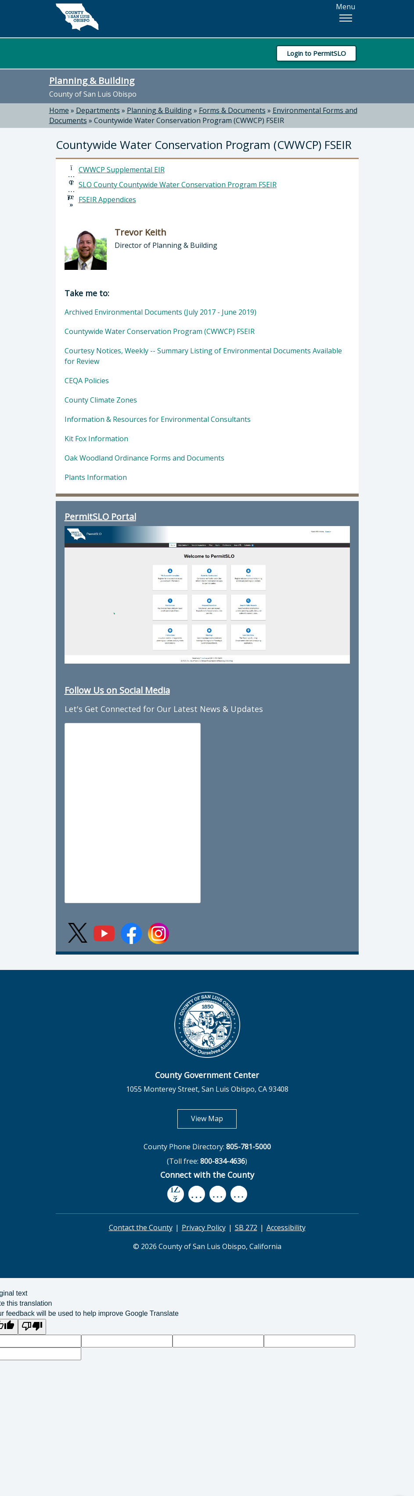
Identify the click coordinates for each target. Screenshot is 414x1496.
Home (59, 110)
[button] (345, 18)
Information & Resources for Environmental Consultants (158, 419)
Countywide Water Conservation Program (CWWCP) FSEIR (189, 120)
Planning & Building (91, 80)
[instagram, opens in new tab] (239, 1194)
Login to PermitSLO (316, 53)
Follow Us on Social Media (117, 690)
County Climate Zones (101, 400)
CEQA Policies (87, 380)
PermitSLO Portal (100, 517)
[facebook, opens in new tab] (176, 1194)
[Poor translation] (32, 1327)
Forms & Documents (232, 110)
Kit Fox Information (96, 438)
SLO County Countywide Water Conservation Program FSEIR (178, 184)
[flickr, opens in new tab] (218, 1194)
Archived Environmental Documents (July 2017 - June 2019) (160, 312)
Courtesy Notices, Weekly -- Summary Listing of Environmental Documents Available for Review (203, 356)
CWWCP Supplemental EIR (122, 169)
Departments (98, 110)
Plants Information (96, 477)
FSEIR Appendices (107, 199)
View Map (214, 1118)
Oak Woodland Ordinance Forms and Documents (144, 458)
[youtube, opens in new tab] (196, 1194)
